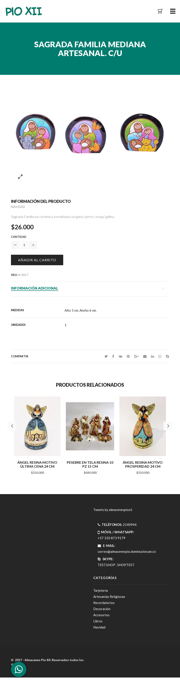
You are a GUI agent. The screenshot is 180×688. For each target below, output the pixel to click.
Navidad (18, 207)
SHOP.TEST (125, 565)
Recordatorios (104, 603)
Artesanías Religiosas (109, 596)
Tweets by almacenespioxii (112, 510)
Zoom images (20, 177)
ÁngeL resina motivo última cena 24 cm (37, 464)
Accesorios (101, 615)
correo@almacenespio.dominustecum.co (127, 551)
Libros (98, 621)
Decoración (101, 609)
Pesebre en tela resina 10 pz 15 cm (90, 464)
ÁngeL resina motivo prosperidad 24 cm (143, 464)
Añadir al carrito (37, 260)
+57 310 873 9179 (111, 538)
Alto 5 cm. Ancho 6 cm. (81, 310)
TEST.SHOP (106, 565)
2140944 (130, 525)
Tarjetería (100, 590)
